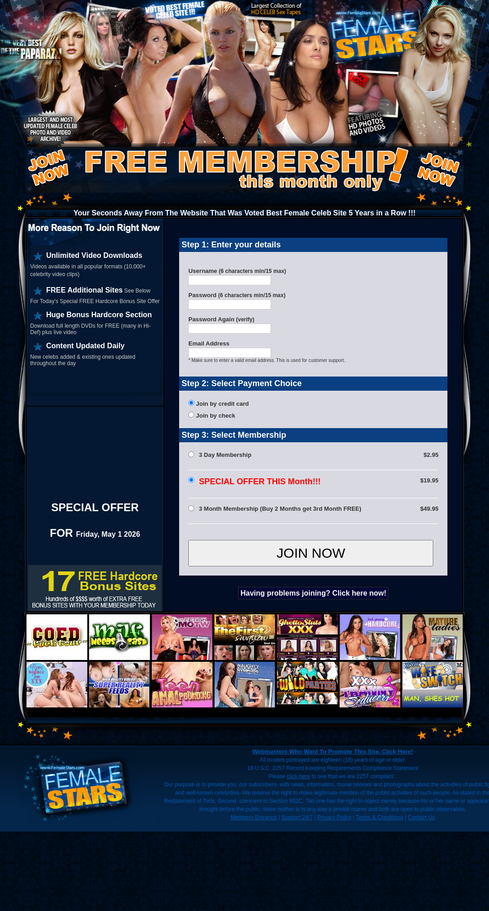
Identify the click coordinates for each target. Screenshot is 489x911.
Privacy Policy (334, 817)
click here (298, 776)
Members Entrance (253, 817)
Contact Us (421, 817)
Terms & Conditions (379, 817)
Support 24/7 (297, 817)
